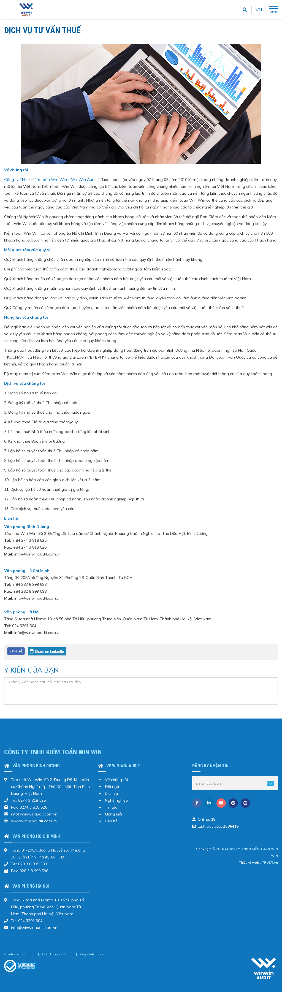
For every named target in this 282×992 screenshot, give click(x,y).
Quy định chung (92, 954)
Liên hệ (111, 820)
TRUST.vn (270, 862)
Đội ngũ (112, 786)
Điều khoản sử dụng (58, 954)
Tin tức (111, 807)
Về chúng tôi (116, 779)
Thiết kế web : (250, 862)
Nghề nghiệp (116, 800)
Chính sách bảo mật (20, 954)
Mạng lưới (113, 814)
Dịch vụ (111, 793)
